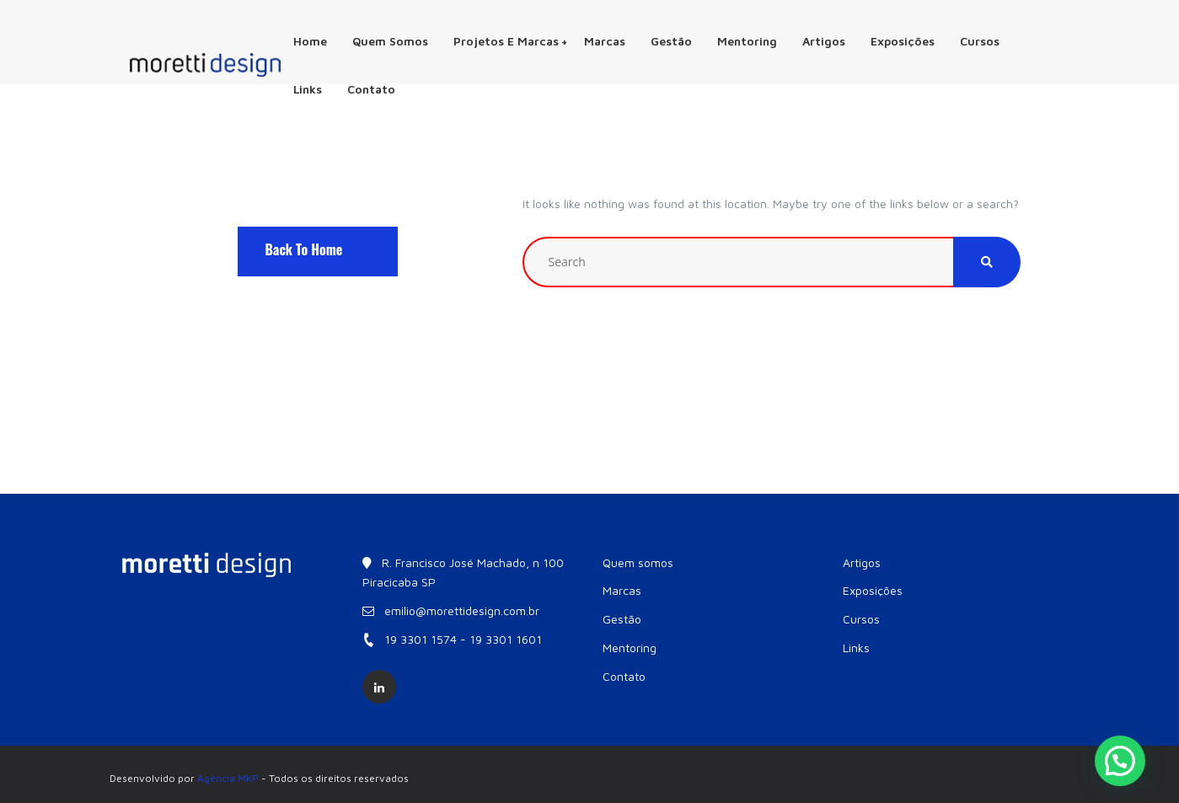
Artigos (823, 41)
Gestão (671, 41)
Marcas (604, 41)
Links (307, 89)
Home (310, 41)
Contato (371, 89)
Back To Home (318, 249)
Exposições (903, 41)
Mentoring (747, 41)
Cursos (979, 41)
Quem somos (390, 41)
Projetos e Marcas (510, 41)
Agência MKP (228, 778)
